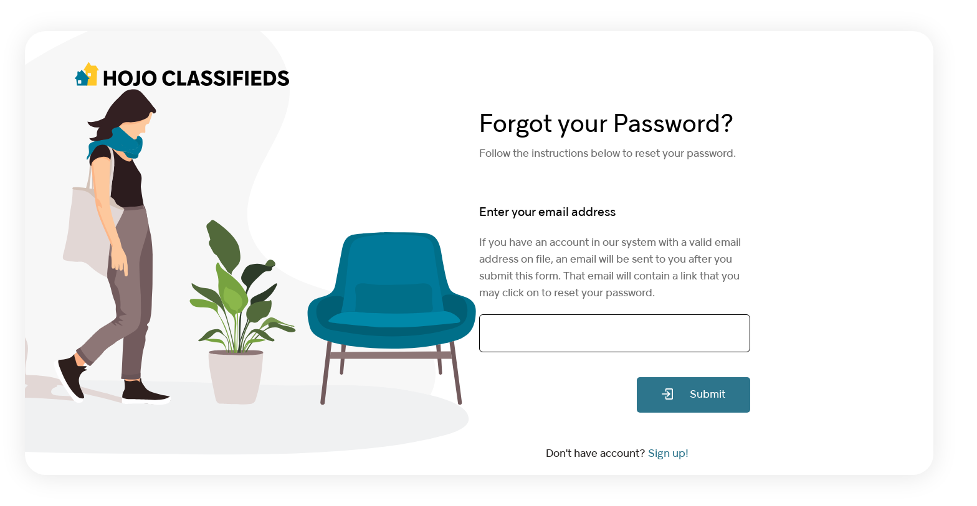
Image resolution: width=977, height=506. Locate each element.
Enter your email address (547, 212)
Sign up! (668, 454)
